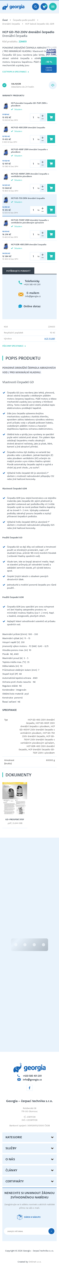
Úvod (5, 20)
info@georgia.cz (33, 296)
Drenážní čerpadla (11, 24)
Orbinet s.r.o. (35, 1261)
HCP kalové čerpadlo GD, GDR (39, 24)
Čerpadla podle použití (24, 20)
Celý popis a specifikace (15, 72)
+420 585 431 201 (32, 284)
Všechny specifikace (14, 346)
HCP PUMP (49, 338)
